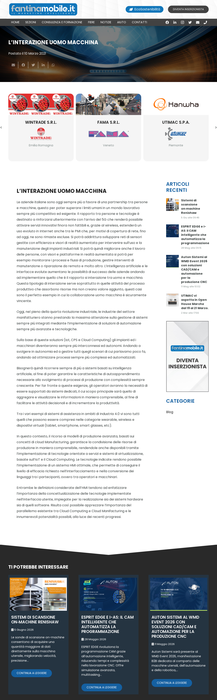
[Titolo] (205, 22)
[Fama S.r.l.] (108, 104)
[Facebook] (167, 22)
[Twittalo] (33, 65)
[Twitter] (190, 22)
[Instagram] (182, 22)
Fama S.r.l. (108, 122)
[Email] (197, 22)
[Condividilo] (23, 65)
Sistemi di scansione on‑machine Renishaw (190, 206)
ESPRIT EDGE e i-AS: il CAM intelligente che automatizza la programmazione (195, 234)
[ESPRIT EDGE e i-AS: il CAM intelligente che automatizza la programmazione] (172, 230)
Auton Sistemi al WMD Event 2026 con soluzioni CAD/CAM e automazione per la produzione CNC (194, 269)
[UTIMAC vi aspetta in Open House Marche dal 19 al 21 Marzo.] (172, 300)
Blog (169, 412)
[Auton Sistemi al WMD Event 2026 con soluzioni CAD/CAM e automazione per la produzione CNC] (172, 261)
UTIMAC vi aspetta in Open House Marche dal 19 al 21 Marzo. (194, 302)
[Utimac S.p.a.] (176, 104)
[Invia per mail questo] (13, 65)
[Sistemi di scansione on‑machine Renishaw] (172, 204)
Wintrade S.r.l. (41, 122)
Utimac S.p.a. (176, 122)
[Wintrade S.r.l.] (41, 104)
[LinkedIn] (175, 22)
